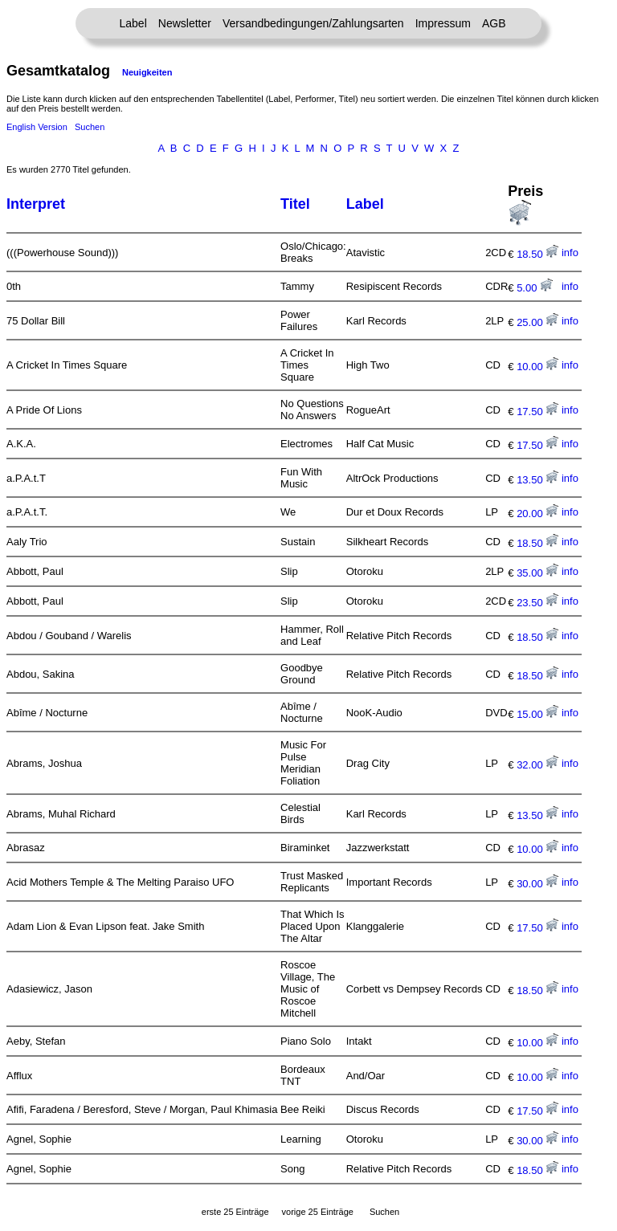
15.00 (537, 714)
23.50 (537, 603)
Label (133, 23)
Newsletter (184, 23)
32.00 (537, 765)
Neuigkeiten (147, 72)
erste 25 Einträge (235, 1212)
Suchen (89, 127)
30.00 (537, 884)
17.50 (537, 412)
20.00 (537, 513)
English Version (36, 127)
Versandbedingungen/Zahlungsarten (313, 23)
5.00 (535, 288)
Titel (295, 204)
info (570, 253)
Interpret (35, 204)
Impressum (443, 23)
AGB (494, 23)
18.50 (537, 254)
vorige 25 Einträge (317, 1212)
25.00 (537, 322)
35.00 (537, 573)
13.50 (537, 480)
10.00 (537, 367)
